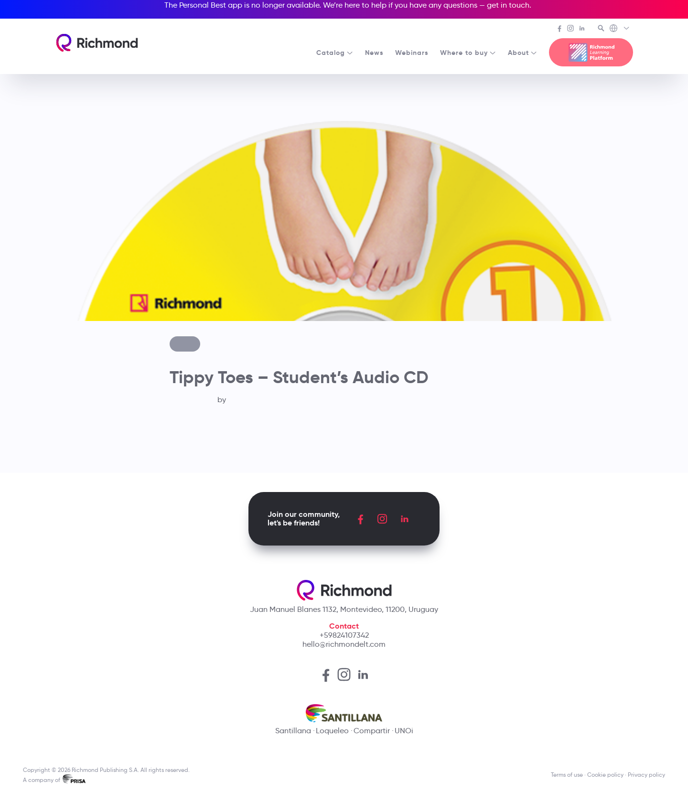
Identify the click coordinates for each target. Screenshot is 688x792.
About (523, 52)
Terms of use (567, 774)
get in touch (508, 5)
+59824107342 (344, 635)
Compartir (372, 730)
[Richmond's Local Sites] (620, 29)
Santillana (293, 730)
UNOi (404, 730)
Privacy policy (646, 774)
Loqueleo (332, 730)
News (374, 52)
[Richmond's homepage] (97, 43)
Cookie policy (605, 774)
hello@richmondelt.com (344, 644)
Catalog (335, 52)
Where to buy (468, 52)
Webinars (412, 52)
